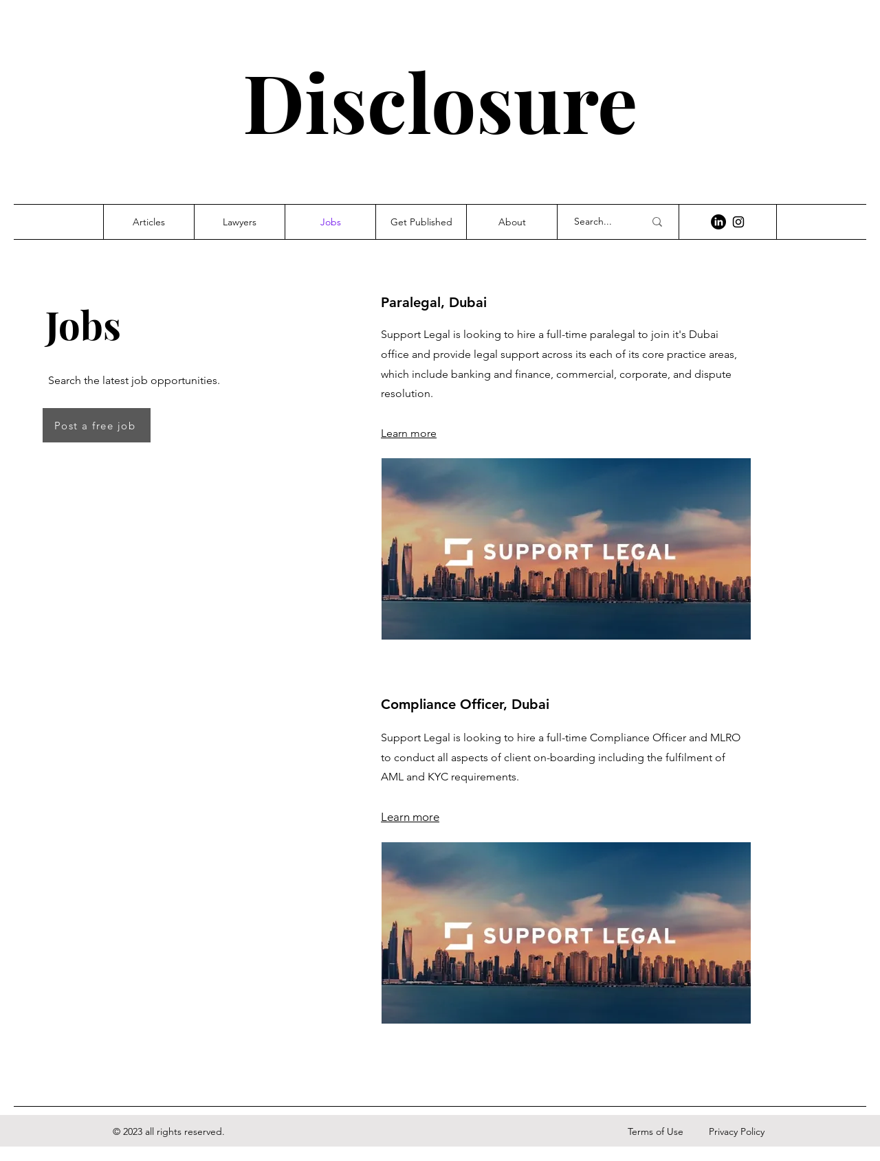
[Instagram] (738, 221)
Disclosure (440, 100)
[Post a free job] (97, 425)
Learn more (409, 433)
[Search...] (599, 221)
